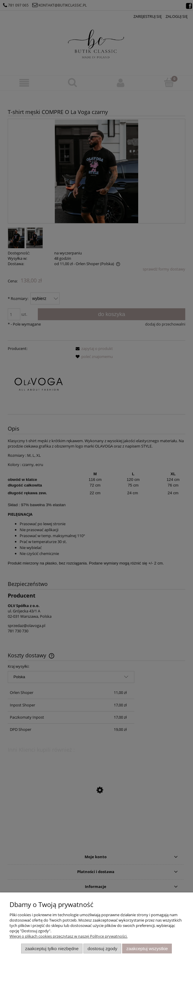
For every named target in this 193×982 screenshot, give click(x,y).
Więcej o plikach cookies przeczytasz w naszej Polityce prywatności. (68, 936)
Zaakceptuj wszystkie (147, 948)
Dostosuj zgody (102, 948)
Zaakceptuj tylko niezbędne (51, 948)
